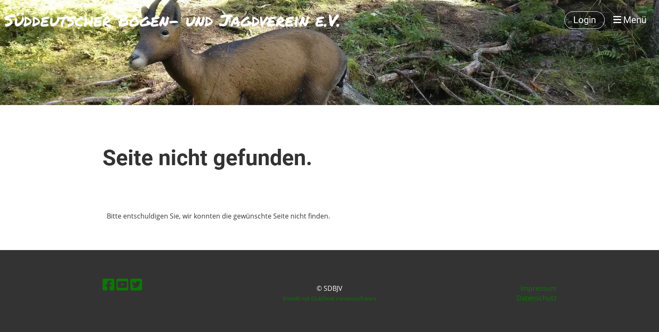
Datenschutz (536, 298)
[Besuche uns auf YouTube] (122, 284)
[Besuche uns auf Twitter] (136, 284)
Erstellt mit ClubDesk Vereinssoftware (329, 298)
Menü (629, 20)
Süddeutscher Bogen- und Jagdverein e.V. (172, 20)
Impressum (538, 288)
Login (584, 20)
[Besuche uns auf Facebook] (108, 284)
